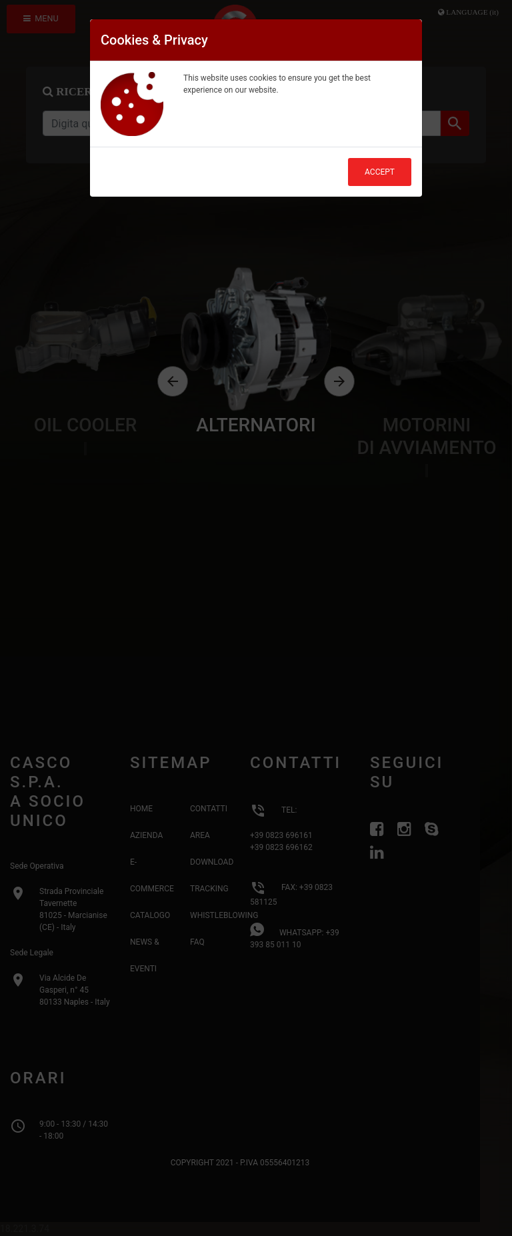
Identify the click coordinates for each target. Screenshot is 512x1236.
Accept (380, 172)
